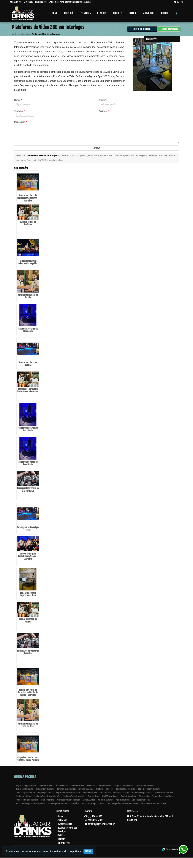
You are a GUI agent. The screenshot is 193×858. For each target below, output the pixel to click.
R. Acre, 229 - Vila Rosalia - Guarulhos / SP (29, 2)
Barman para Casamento (24, 789)
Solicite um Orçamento (142, 29)
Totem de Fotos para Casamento (27, 800)
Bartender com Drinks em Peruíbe (28, 296)
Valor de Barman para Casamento (68, 800)
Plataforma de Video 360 (164, 793)
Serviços (101, 13)
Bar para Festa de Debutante (145, 786)
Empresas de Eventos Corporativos (68, 793)
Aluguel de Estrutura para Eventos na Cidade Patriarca (28, 759)
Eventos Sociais (65, 824)
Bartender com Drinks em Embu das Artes (28, 725)
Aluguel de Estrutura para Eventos (83, 786)
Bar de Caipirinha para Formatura (93, 804)
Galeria (132, 13)
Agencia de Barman (123, 800)
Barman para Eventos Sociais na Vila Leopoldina (27, 262)
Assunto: (104, 111)
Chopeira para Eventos (45, 793)
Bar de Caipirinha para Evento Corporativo (31, 804)
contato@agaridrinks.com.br (79, 2)
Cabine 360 (109, 789)
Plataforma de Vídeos (23, 797)
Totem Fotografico (47, 800)
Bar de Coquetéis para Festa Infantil (153, 804)
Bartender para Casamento (45, 789)
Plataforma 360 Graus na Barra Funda (28, 429)
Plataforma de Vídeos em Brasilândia (28, 463)
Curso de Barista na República (28, 223)
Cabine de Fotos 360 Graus (125, 789)
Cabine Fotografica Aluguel (25, 793)
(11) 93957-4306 (95, 820)
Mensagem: (20, 122)
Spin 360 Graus (93, 797)
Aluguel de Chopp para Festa (26, 786)
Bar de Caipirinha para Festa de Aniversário (63, 804)
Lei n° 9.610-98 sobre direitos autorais (50, 161)
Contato (164, 13)
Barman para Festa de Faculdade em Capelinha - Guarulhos (27, 198)
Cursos (117, 13)
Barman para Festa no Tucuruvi (28, 364)
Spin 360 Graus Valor (128, 797)
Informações (64, 843)
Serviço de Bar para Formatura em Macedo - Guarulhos (28, 557)
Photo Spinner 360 (90, 793)
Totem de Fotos (144, 797)
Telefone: (19, 111)
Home (54, 13)
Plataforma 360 (105, 793)
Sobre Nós (69, 13)
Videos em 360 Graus (105, 800)
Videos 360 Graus (89, 800)
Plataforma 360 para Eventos (142, 793)
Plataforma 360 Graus (121, 793)
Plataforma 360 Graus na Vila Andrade (28, 330)
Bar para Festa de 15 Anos (123, 786)
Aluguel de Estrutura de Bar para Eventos (53, 786)
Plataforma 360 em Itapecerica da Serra (28, 594)
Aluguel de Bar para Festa (141, 800)
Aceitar (88, 851)
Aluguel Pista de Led (105, 786)
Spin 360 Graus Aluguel (110, 797)
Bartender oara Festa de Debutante (90, 789)
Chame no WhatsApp (169, 29)
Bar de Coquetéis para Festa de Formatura (123, 804)
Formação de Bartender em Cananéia (28, 652)
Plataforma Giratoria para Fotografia (47, 797)
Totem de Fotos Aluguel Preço (162, 797)
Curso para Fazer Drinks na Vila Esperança (28, 489)
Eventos (86, 13)
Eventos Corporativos (67, 828)
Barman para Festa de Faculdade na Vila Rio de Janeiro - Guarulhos (28, 693)
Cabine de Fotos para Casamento (149, 789)
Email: (102, 100)
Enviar (96, 148)
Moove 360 (148, 13)
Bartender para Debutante (66, 789)
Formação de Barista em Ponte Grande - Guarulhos (27, 390)
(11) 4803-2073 (57, 2)
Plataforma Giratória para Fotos (74, 797)
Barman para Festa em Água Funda (28, 529)
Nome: (18, 100)
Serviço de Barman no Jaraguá (28, 620)
